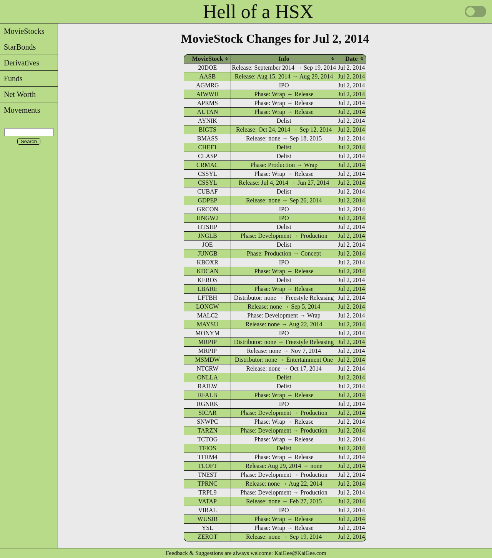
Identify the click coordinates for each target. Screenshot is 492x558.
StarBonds (18, 47)
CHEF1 (207, 147)
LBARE (208, 289)
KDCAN (207, 271)
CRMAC (207, 165)
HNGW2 (207, 218)
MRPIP (207, 342)
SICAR (207, 412)
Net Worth (18, 94)
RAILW (207, 386)
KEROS (208, 280)
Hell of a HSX (258, 11)
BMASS (207, 138)
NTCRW (207, 368)
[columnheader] (207, 58)
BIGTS (207, 129)
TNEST (207, 474)
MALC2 (207, 315)
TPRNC (208, 483)
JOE (207, 244)
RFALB (207, 395)
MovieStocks (22, 31)
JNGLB (207, 235)
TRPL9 (207, 492)
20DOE (207, 67)
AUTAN (207, 112)
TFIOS (207, 448)
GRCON (207, 209)
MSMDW (207, 359)
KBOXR (207, 262)
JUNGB (208, 253)
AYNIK (207, 120)
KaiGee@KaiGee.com (300, 553)
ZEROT (208, 536)
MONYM (207, 333)
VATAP (207, 501)
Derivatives (19, 62)
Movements (20, 110)
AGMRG (207, 85)
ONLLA (207, 377)
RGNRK (207, 404)
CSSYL (207, 173)
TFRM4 (208, 457)
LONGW (207, 306)
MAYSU (207, 324)
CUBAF (207, 191)
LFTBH (208, 297)
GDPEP (208, 200)
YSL (207, 528)
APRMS (207, 103)
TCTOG (207, 439)
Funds (11, 78)
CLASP (207, 156)
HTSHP (208, 227)
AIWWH (207, 94)
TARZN (208, 430)
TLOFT (207, 466)
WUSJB (208, 519)
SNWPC (207, 421)
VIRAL (207, 510)
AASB (207, 76)
